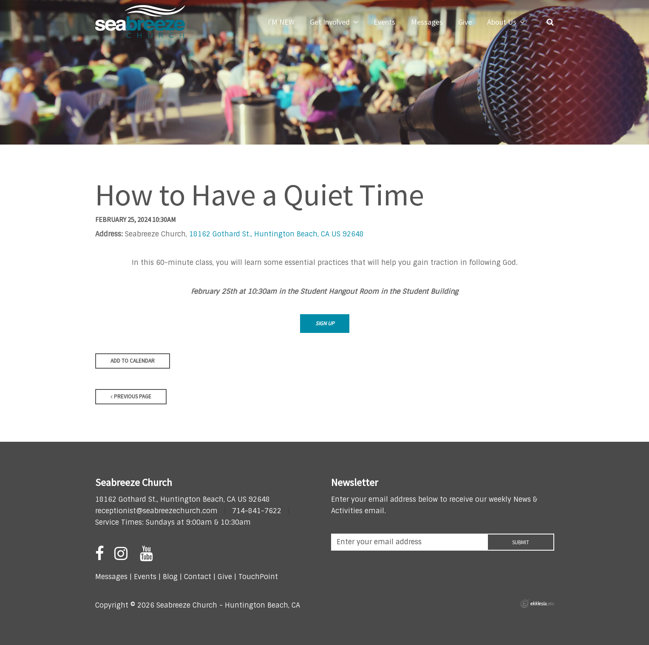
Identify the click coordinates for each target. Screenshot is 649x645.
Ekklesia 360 (537, 604)
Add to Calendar (133, 360)
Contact (196, 576)
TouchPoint (258, 576)
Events (145, 576)
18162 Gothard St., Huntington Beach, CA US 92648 (276, 234)
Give (225, 576)
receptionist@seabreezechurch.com (156, 510)
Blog (170, 576)
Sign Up (324, 323)
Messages (111, 576)
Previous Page (131, 396)
